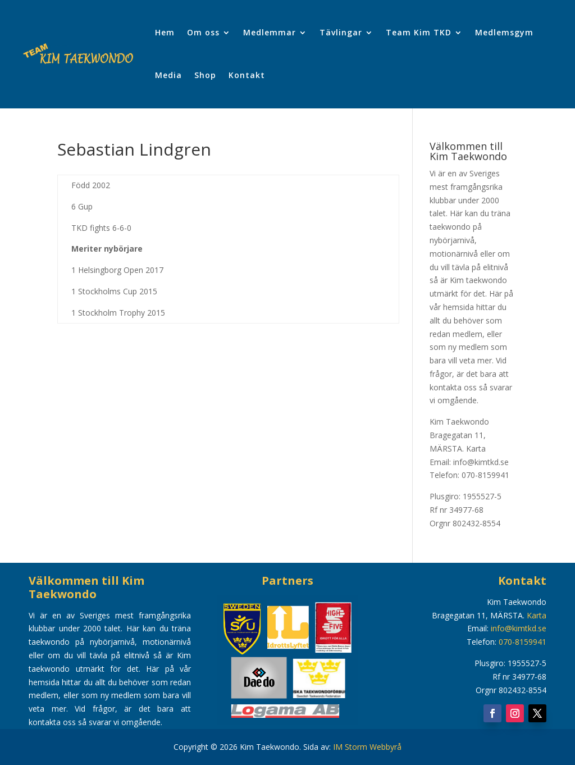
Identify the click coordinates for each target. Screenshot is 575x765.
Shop (205, 75)
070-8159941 (522, 641)
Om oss (203, 32)
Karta (476, 448)
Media (168, 75)
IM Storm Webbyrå (367, 746)
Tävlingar (341, 32)
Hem (165, 32)
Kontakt (247, 75)
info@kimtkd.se (518, 628)
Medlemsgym (504, 32)
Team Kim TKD (418, 32)
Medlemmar (269, 32)
